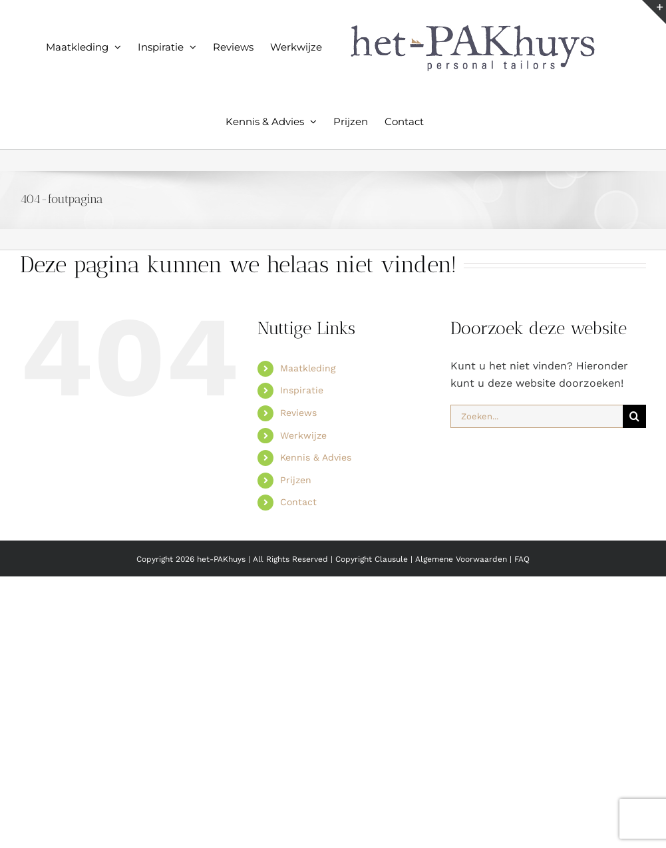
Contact (298, 502)
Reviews (298, 412)
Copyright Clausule (371, 559)
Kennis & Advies (315, 457)
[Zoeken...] (536, 416)
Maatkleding (307, 368)
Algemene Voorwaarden (462, 559)
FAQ (522, 559)
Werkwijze (303, 435)
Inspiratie (301, 390)
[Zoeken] (634, 416)
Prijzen (295, 480)
